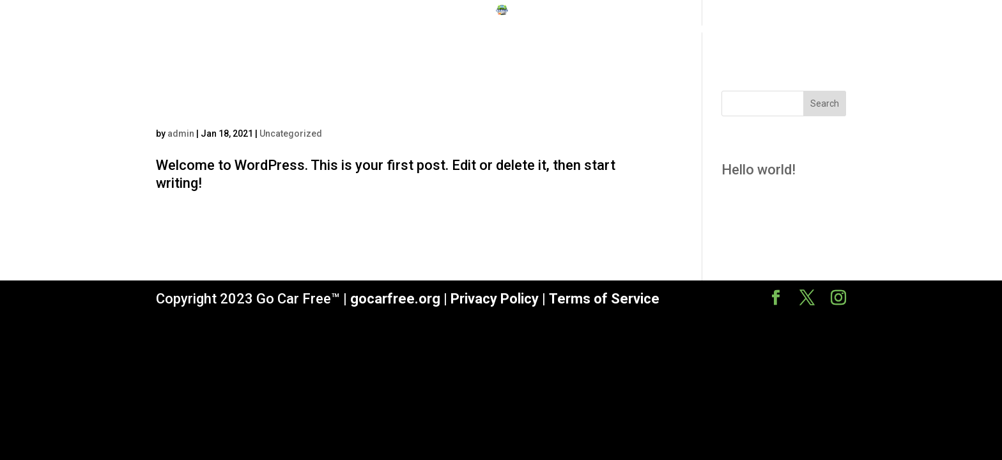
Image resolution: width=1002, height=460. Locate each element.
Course (584, 30)
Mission (362, 30)
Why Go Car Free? (441, 30)
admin (180, 133)
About (633, 30)
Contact (684, 30)
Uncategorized (290, 133)
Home (311, 30)
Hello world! (230, 104)
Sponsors (525, 30)
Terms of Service (604, 299)
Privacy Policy (495, 299)
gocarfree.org (395, 299)
